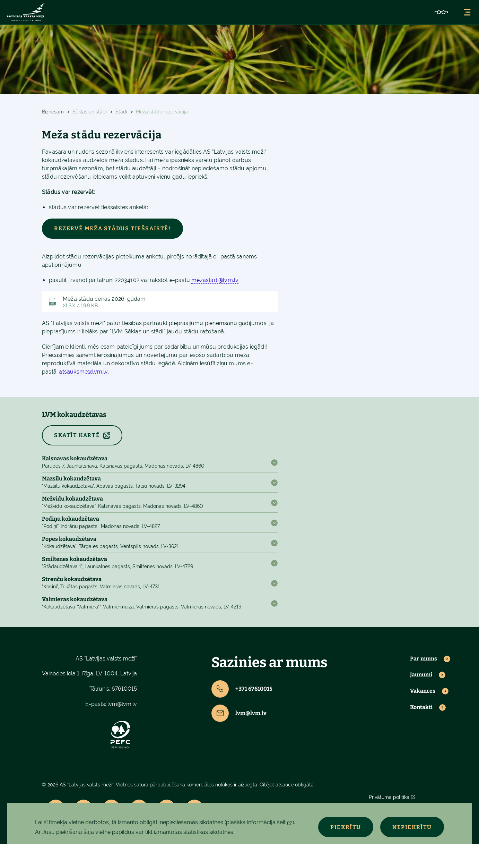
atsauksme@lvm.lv (83, 371)
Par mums (423, 659)
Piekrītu (345, 827)
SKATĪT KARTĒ (77, 435)
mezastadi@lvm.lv (214, 280)
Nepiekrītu (412, 827)
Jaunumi (421, 674)
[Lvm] (25, 12)
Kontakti (421, 707)
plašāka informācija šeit (256, 822)
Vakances (422, 691)
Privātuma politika (389, 797)
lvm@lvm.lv (122, 704)
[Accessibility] (441, 12)
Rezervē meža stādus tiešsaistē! (112, 228)
